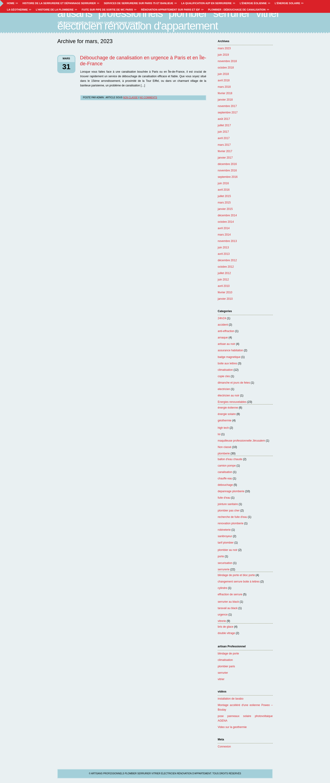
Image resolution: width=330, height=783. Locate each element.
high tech (223, 427)
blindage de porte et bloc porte (236, 575)
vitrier (221, 679)
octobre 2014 (226, 221)
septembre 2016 (228, 177)
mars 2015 (224, 202)
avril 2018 (224, 80)
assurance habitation (230, 350)
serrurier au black (228, 601)
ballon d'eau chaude (230, 459)
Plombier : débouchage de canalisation (237, 9)
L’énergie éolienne (253, 3)
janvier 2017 (225, 157)
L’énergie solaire (287, 3)
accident (223, 324)
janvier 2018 (225, 99)
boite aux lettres (227, 363)
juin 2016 (223, 183)
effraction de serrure (230, 594)
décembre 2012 (227, 260)
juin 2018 (223, 74)
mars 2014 (224, 234)
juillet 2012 (224, 273)
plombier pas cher (228, 510)
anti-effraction (226, 331)
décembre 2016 (227, 164)
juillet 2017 (224, 125)
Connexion (224, 746)
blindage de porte (228, 653)
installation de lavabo (230, 698)
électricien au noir (228, 395)
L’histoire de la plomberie (55, 9)
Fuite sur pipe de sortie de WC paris (107, 9)
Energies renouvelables (232, 402)
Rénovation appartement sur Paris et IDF (170, 9)
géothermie (224, 420)
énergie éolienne (228, 407)
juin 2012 (223, 279)
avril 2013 (224, 254)
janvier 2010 (225, 298)
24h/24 (222, 318)
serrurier (223, 672)
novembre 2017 (227, 106)
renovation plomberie (230, 523)
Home (10, 3)
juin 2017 (223, 131)
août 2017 (224, 119)
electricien (224, 389)
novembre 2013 (227, 241)
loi (219, 434)
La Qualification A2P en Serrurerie (206, 3)
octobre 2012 (226, 266)
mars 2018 (224, 86)
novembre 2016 (227, 170)
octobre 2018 (226, 67)
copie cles (224, 376)
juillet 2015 (224, 196)
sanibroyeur (225, 536)
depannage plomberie (231, 491)
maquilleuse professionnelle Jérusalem (241, 440)
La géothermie (17, 9)
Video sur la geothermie (232, 727)
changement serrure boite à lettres (239, 581)
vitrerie (222, 621)
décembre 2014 (227, 215)
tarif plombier (226, 542)
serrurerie (223, 569)
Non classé (224, 447)
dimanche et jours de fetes (234, 382)
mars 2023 (224, 48)
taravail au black (228, 608)
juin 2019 (223, 54)
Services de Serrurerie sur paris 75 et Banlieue (138, 3)
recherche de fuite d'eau (232, 517)
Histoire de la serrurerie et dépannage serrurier (59, 3)
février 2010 (225, 292)
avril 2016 (224, 189)
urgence (223, 614)
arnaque (223, 337)
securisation (225, 563)
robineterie (224, 529)
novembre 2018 (227, 61)
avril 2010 (224, 286)
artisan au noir (226, 344)
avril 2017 (224, 138)
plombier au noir (227, 550)
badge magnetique (229, 357)
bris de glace (225, 626)
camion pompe (227, 465)
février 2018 (225, 93)
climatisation (225, 369)
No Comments (148, 97)
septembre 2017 (228, 112)
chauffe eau (225, 478)
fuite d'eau (224, 497)
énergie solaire (227, 414)
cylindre (222, 588)
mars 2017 (224, 144)
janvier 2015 (225, 209)
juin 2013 (223, 247)
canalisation (225, 472)
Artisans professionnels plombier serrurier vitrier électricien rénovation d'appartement (168, 19)
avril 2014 (224, 228)
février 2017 (225, 151)
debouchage (225, 484)
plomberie (224, 453)
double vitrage (226, 633)
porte (221, 556)
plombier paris (226, 666)
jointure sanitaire (228, 504)
